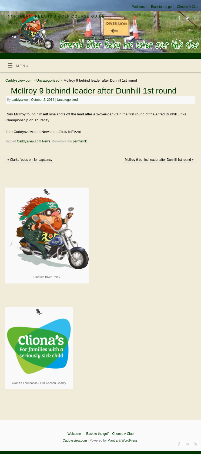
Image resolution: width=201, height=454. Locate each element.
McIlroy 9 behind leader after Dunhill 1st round (159, 160)
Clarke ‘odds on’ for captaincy (29, 160)
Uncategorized (48, 80)
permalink (80, 141)
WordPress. (130, 440)
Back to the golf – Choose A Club (174, 7)
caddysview (20, 100)
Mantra (113, 440)
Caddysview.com (18, 80)
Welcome (139, 7)
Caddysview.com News (33, 141)
